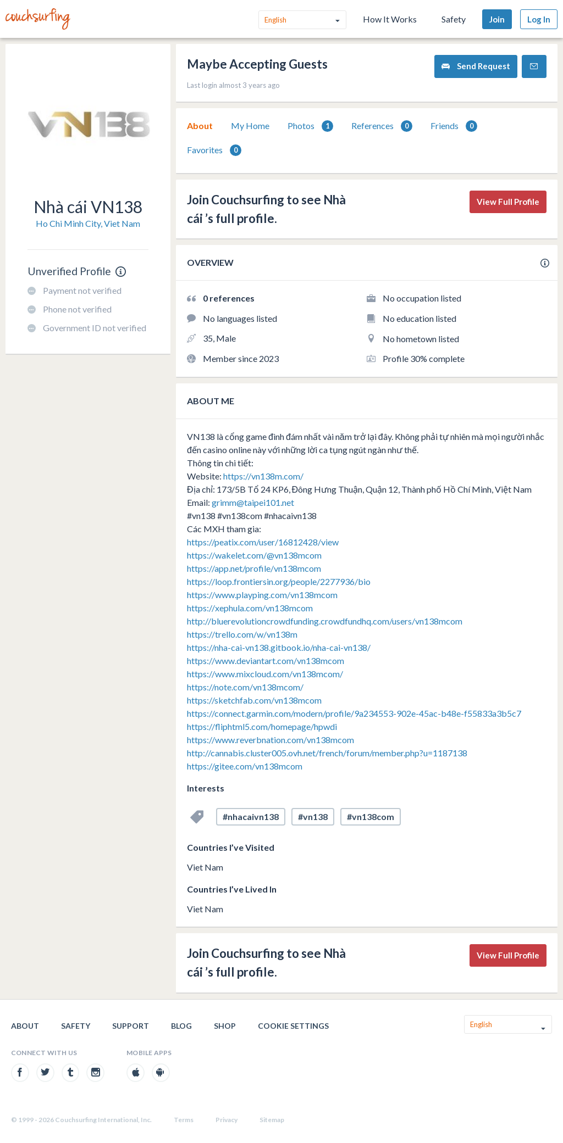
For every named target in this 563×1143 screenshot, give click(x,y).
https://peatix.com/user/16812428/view (263, 542)
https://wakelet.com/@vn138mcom (254, 555)
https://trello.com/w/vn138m (242, 634)
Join (497, 19)
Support (130, 1025)
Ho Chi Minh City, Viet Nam (88, 223)
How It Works (390, 19)
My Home (250, 125)
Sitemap (272, 1120)
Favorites (214, 150)
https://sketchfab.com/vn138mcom (254, 700)
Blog (181, 1025)
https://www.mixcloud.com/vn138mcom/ (265, 673)
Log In (538, 19)
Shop (225, 1025)
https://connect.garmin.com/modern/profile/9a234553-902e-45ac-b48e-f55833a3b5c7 (354, 713)
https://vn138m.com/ (263, 476)
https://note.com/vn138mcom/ (245, 687)
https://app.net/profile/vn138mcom (254, 568)
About (200, 125)
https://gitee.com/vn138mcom (244, 766)
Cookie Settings (293, 1025)
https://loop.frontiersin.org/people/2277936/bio (279, 581)
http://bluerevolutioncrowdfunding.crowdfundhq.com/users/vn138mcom (324, 621)
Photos (310, 126)
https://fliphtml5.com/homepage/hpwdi (262, 726)
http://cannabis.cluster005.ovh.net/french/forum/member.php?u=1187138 (327, 753)
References (381, 126)
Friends (453, 126)
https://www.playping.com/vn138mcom (262, 594)
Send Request (475, 66)
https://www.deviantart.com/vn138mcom (265, 660)
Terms (184, 1120)
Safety (453, 19)
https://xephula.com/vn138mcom (250, 608)
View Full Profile (508, 202)
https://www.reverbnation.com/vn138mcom (270, 739)
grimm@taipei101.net (253, 502)
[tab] (200, 125)
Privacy (227, 1120)
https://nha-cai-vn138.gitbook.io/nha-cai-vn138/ (279, 647)
